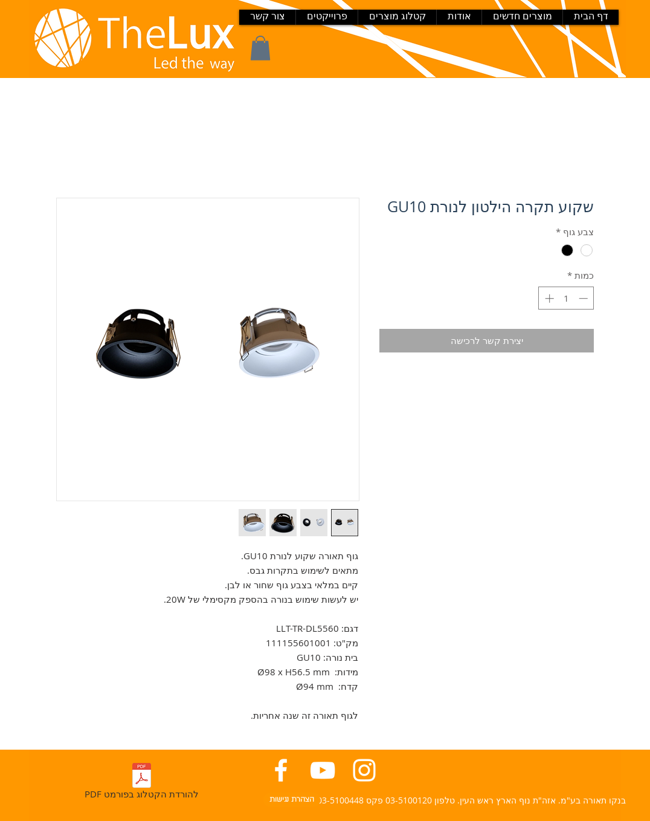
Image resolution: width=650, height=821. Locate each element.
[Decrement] (584, 298)
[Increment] (548, 298)
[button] (260, 48)
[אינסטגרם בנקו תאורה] (364, 770)
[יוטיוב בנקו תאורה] (322, 770)
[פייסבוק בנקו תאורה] (281, 770)
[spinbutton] (566, 298)
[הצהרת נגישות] (291, 800)
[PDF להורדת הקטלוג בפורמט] (141, 783)
